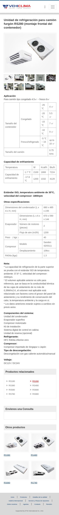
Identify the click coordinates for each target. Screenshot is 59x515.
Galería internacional (16, 501)
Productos (23, 497)
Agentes (25, 504)
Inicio (12, 497)
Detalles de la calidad (40, 497)
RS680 (35, 390)
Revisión (49, 504)
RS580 (12, 390)
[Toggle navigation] (52, 7)
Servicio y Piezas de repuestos (38, 501)
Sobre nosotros (12, 504)
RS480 (35, 385)
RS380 (12, 385)
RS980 (35, 394)
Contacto (37, 504)
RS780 (12, 394)
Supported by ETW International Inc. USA (29, 511)
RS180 (12, 381)
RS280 (35, 381)
